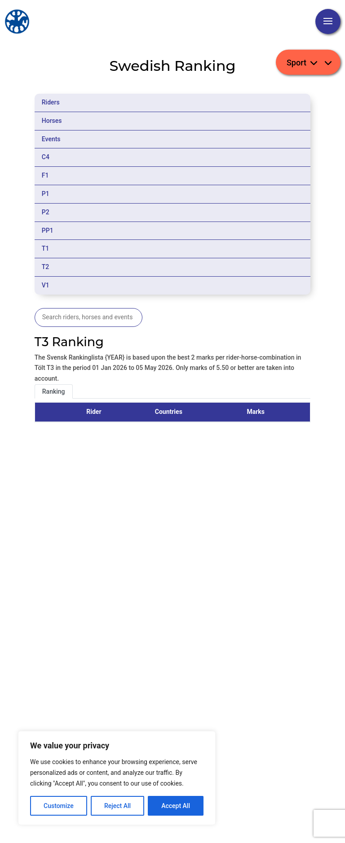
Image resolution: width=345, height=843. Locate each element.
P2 (45, 212)
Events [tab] (51, 139)
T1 (45, 248)
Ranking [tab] (53, 391)
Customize (59, 805)
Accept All (175, 805)
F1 (45, 175)
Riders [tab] (51, 102)
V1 (45, 285)
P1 (45, 193)
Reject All (117, 805)
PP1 (47, 230)
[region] (117, 778)
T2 (45, 266)
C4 (45, 157)
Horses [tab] (52, 120)
